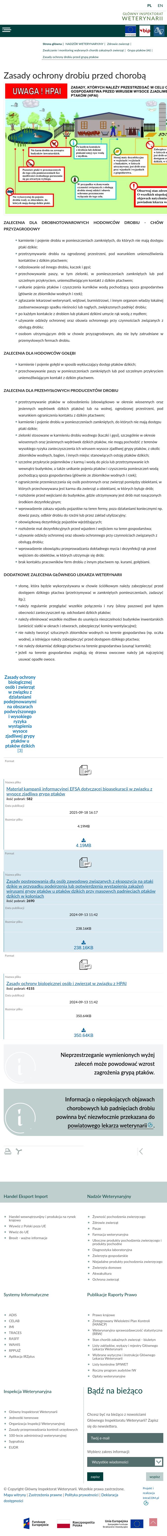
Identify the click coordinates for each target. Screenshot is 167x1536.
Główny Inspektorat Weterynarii (33, 1412)
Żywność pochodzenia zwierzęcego (118, 1216)
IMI (11, 1327)
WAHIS (14, 1344)
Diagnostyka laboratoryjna (112, 1250)
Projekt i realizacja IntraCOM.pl (151, 1492)
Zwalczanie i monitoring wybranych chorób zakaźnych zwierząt (83, 50)
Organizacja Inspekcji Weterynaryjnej (37, 1423)
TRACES (15, 1332)
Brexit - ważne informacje (28, 1238)
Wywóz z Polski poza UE (27, 1226)
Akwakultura (101, 1273)
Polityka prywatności (81, 1495)
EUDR (13, 1447)
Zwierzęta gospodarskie (110, 1255)
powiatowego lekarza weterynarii (107, 1125)
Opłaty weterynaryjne (108, 1376)
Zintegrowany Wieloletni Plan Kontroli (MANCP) (121, 1322)
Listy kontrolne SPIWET (110, 1364)
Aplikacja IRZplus (22, 1356)
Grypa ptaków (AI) (139, 50)
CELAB (14, 1321)
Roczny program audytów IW (114, 1370)
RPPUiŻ (14, 1350)
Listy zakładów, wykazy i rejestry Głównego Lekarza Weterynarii (125, 1347)
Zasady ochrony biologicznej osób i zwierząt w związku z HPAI (66, 983)
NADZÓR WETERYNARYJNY (84, 44)
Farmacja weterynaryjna (110, 1234)
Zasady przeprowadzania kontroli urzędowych (43, 1429)
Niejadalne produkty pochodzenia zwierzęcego (127, 1261)
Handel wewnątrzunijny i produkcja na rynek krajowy (42, 1218)
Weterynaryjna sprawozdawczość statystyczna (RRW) (127, 1332)
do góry (153, 1522)
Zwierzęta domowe (106, 1267)
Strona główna (52, 44)
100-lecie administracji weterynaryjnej (38, 1435)
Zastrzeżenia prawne (45, 1495)
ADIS (13, 1315)
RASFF (14, 1338)
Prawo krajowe (103, 1315)
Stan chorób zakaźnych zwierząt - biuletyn (124, 1339)
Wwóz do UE (19, 1232)
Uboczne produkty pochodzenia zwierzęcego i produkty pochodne (127, 1242)
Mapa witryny (15, 1495)
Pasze (96, 1228)
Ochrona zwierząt (105, 1279)
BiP (144, 30)
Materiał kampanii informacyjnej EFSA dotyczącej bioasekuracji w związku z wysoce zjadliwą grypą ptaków (79, 791)
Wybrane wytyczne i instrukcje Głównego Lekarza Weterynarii (123, 1356)
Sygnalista (16, 1441)
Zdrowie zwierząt (118, 44)
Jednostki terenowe (23, 1417)
